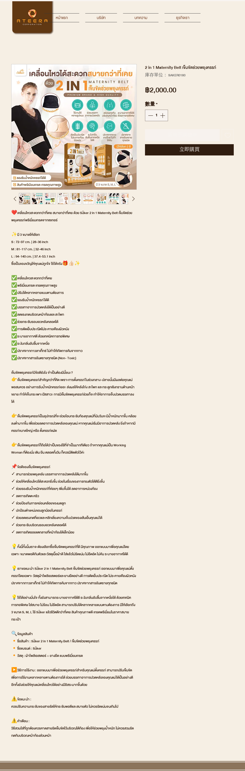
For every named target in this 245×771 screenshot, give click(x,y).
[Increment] (163, 115)
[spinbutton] (156, 115)
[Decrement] (150, 115)
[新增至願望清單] (228, 135)
